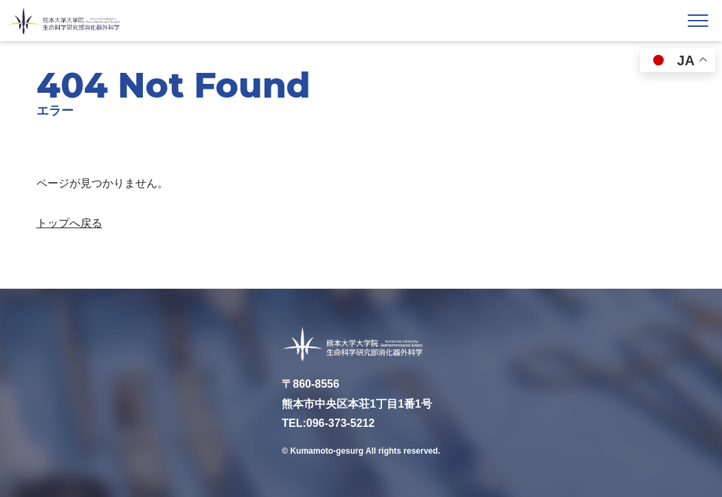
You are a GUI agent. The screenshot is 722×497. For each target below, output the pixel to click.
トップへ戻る (69, 223)
